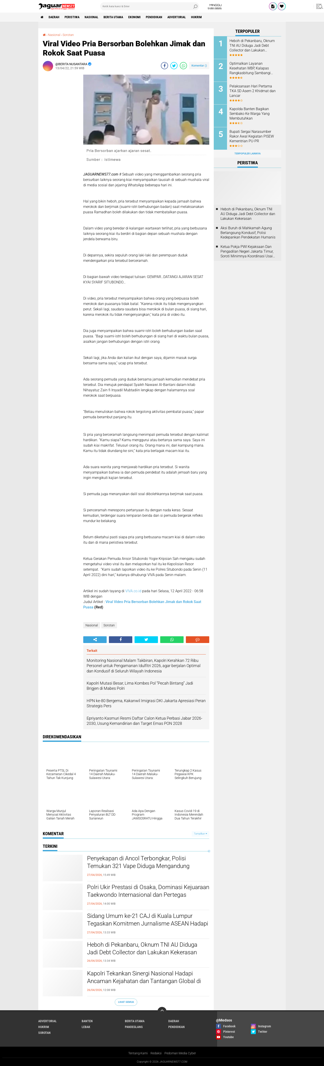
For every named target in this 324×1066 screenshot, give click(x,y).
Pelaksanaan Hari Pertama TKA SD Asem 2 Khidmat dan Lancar (253, 91)
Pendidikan (154, 17)
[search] (149, 6)
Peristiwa (72, 17)
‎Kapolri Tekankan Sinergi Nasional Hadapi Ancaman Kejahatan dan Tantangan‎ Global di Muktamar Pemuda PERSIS (144, 981)
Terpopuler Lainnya (247, 153)
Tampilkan (200, 833)
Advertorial (176, 17)
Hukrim (196, 17)
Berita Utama (113, 17)
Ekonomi (134, 17)
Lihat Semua (126, 1002)
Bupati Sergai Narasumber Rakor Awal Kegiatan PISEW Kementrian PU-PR (252, 136)
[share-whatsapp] (183, 65)
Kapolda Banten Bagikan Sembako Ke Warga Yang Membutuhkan (250, 113)
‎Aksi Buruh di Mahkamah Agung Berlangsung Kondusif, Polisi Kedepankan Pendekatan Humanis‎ (247, 233)
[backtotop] (162, 1011)
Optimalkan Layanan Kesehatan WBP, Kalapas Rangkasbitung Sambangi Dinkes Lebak (250, 68)
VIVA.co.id (133, 591)
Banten (87, 1021)
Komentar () (199, 65)
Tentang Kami (138, 1053)
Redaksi (156, 1053)
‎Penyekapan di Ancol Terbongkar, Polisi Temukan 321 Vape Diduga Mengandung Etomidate (138, 866)
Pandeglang (134, 1027)
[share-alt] (95, 639)
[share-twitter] (174, 65)
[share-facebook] (164, 65)
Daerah (54, 17)
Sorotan (109, 625)
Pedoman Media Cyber (180, 1053)
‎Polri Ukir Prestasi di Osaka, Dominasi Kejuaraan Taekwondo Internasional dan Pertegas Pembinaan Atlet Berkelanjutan (148, 895)
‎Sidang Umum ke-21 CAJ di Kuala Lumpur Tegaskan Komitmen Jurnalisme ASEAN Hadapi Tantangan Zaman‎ (147, 923)
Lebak (86, 1027)
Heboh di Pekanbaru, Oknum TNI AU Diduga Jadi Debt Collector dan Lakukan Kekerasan (142, 948)
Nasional (91, 17)
